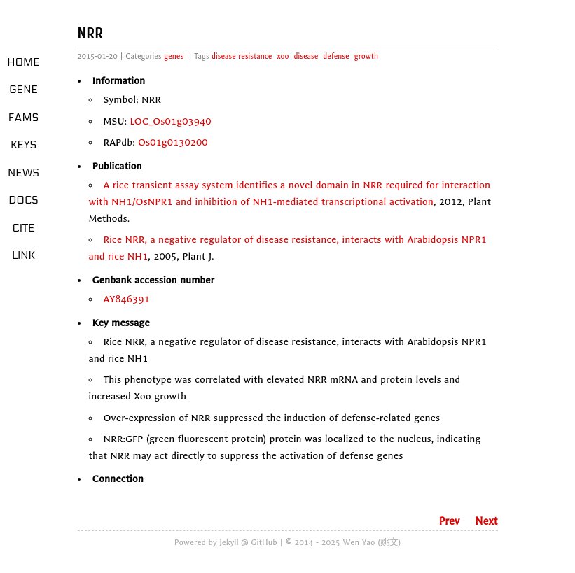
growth (366, 56)
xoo (283, 56)
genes (173, 56)
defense (336, 56)
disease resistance (242, 56)
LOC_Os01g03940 (170, 121)
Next (486, 521)
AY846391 (127, 299)
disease (306, 56)
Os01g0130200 (173, 142)
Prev (448, 521)
